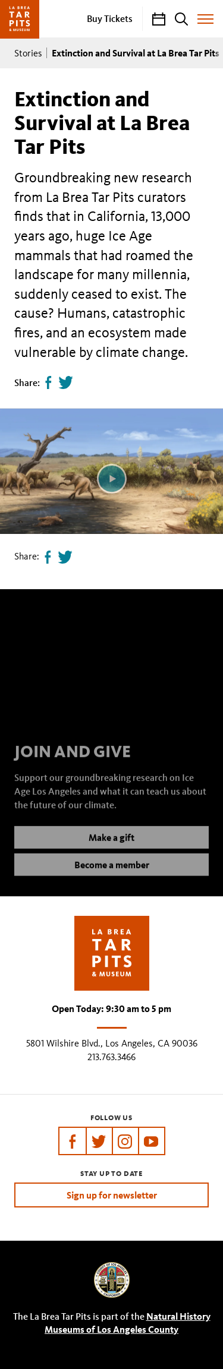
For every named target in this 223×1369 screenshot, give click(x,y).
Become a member (111, 875)
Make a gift (111, 847)
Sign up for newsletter (112, 1195)
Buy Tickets (110, 18)
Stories (28, 53)
